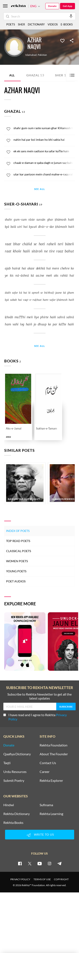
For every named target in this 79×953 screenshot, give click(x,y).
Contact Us (48, 763)
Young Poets (16, 571)
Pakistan (42, 55)
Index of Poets (17, 531)
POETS (10, 24)
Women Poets (17, 561)
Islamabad (31, 55)
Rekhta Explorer (51, 780)
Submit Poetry (13, 780)
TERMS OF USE (42, 879)
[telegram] (59, 863)
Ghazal (35, 75)
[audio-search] (71, 16)
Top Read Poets (18, 541)
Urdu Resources (15, 771)
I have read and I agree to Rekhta (35, 717)
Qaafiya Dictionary (17, 754)
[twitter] (29, 863)
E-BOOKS (67, 24)
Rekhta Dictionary (16, 813)
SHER (21, 24)
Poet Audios (15, 581)
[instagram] (49, 863)
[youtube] (39, 863)
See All (39, 189)
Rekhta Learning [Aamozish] (51, 813)
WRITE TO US (39, 835)
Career (45, 771)
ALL (12, 75)
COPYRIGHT (61, 879)
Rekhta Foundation (53, 745)
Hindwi (8, 805)
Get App (67, 6)
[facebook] (19, 863)
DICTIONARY (36, 24)
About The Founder (54, 754)
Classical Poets (18, 551)
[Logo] (18, 6)
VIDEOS (53, 24)
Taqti (7, 763)
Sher (61, 75)
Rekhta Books (13, 822)
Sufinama (46, 805)
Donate (52, 6)
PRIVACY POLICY (20, 879)
